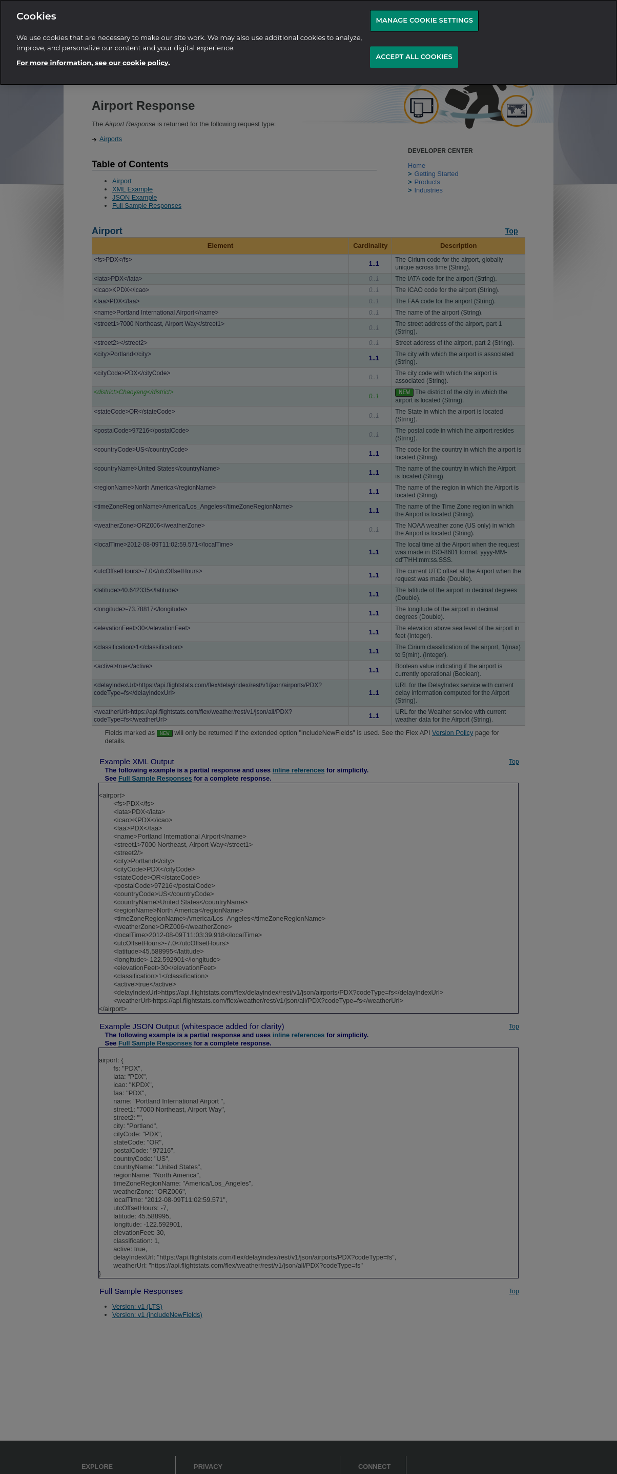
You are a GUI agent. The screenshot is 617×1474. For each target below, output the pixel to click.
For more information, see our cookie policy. (93, 54)
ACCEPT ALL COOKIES (414, 48)
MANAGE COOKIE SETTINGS (424, 12)
